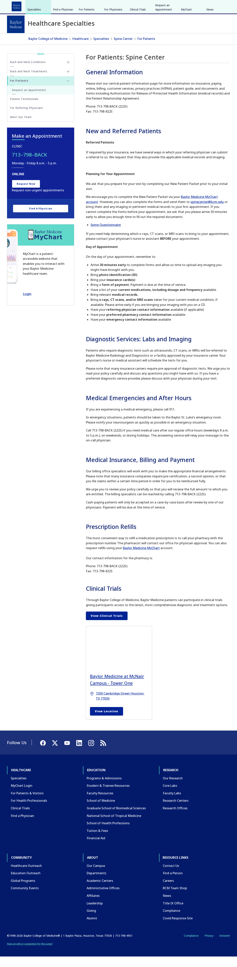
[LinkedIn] (223, 5)
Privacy (208, 946)
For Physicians (113, 38)
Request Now (26, 194)
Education (39, 5)
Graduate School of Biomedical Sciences (116, 818)
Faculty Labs (172, 803)
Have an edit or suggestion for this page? (30, 954)
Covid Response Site (178, 928)
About (97, 5)
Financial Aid (96, 848)
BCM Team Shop (175, 898)
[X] (209, 5)
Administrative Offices (103, 898)
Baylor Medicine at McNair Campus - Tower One (117, 689)
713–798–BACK (29, 164)
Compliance (171, 921)
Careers (168, 891)
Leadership (95, 913)
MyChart (186, 38)
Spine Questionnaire (106, 235)
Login (27, 304)
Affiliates (93, 906)
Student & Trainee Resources (108, 796)
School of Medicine (101, 811)
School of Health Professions (108, 833)
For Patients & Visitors (27, 803)
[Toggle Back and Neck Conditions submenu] (68, 72)
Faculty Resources (100, 803)
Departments (96, 883)
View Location (106, 721)
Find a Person (173, 883)
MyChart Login (21, 796)
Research (58, 5)
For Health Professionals (29, 811)
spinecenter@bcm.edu (207, 212)
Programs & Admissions (104, 788)
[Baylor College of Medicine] (16, 24)
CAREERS (174, 5)
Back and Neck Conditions (28, 72)
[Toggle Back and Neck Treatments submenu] (68, 81)
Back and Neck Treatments (28, 81)
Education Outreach (26, 883)
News (210, 38)
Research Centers (176, 811)
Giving (91, 921)
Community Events (25, 898)
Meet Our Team (21, 127)
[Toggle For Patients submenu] (68, 91)
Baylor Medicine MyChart (141, 558)
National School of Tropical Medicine (114, 826)
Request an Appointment (163, 36)
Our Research (173, 788)
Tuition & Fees (97, 841)
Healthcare (18, 5)
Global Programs (23, 891)
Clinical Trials (138, 38)
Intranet (224, 946)
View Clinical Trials (107, 626)
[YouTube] (216, 5)
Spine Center (123, 49)
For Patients (86, 38)
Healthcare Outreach (26, 876)
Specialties (34, 38)
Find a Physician (63, 38)
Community (79, 5)
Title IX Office (173, 913)
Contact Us (171, 876)
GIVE (162, 5)
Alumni (92, 928)
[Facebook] (202, 5)
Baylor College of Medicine (48, 49)
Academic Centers (100, 891)
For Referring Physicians (26, 118)
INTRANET (190, 5)
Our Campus (96, 876)
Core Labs (170, 796)
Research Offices (175, 818)
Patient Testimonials (24, 109)
